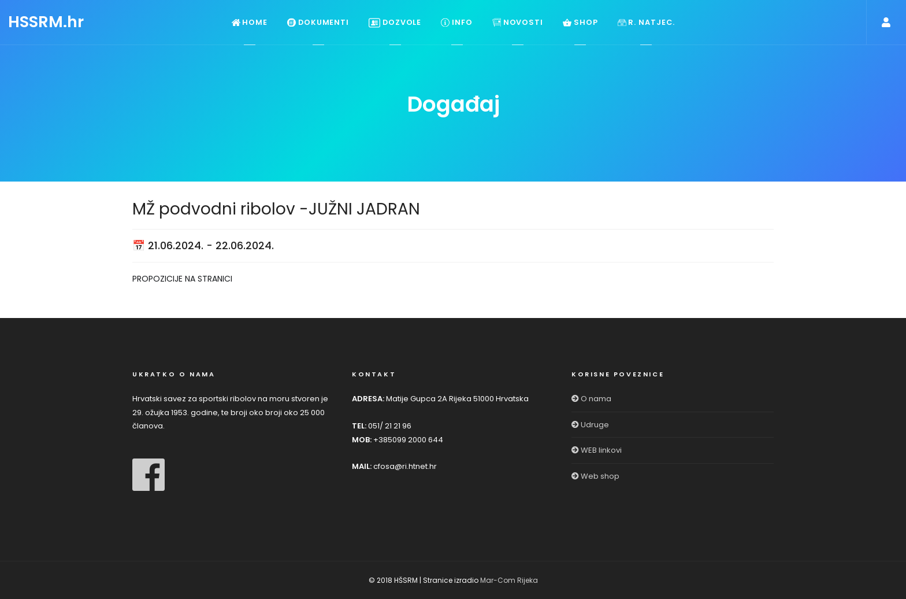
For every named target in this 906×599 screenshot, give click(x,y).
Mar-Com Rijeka (509, 580)
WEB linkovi (596, 450)
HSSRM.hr (46, 21)
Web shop (595, 476)
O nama (591, 398)
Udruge (590, 424)
